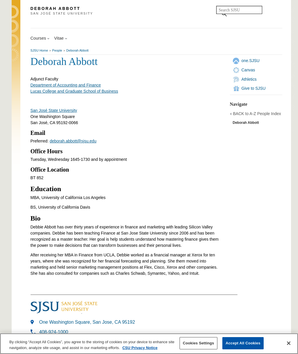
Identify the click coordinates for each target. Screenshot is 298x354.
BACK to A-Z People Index (257, 113)
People (57, 50)
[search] (239, 10)
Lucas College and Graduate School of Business (74, 91)
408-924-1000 (53, 332)
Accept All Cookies (243, 343)
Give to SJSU (254, 88)
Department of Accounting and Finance (66, 85)
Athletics (249, 79)
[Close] (288, 343)
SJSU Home (39, 50)
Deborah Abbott (77, 50)
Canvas (248, 70)
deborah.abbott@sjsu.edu (73, 141)
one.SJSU (251, 60)
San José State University (54, 110)
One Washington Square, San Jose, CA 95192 (87, 322)
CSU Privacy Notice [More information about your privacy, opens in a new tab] (139, 348)
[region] (149, 343)
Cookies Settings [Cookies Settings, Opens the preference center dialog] (198, 343)
